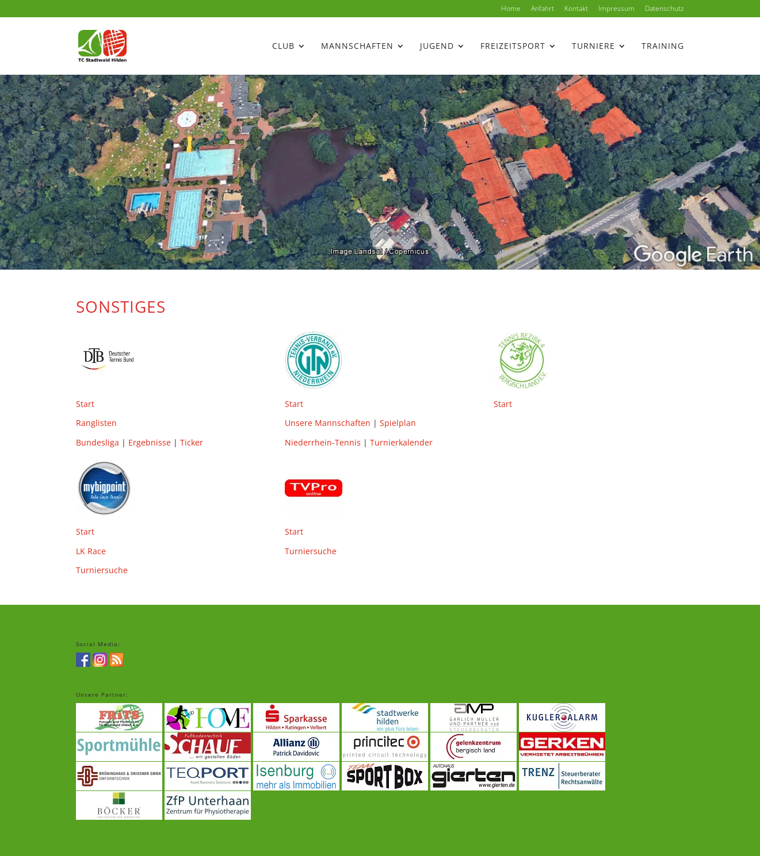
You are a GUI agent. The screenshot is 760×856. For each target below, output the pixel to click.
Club (283, 46)
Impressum (616, 9)
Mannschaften (357, 46)
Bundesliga (97, 442)
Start (85, 403)
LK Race (91, 551)
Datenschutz (664, 9)
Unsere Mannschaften (328, 422)
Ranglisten (96, 422)
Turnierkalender (401, 442)
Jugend (437, 46)
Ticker (191, 442)
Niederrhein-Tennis (323, 442)
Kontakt (576, 9)
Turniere (593, 46)
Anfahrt (542, 9)
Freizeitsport (512, 46)
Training (662, 46)
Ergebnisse (149, 442)
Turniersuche (102, 570)
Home (511, 9)
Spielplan (398, 422)
